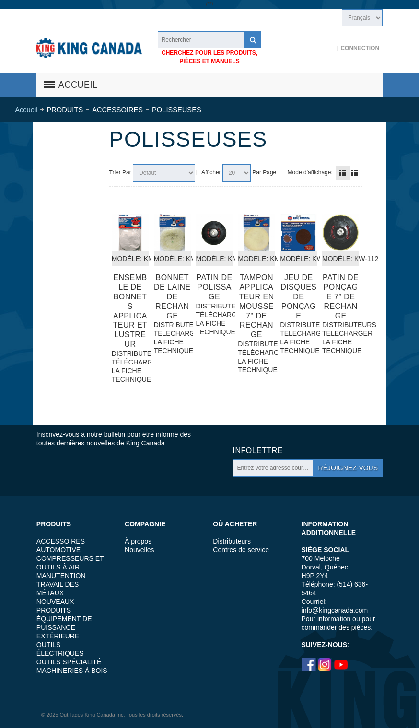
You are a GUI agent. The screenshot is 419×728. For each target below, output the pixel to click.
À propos (138, 541)
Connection (359, 48)
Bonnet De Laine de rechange (172, 296)
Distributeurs (232, 541)
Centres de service (241, 550)
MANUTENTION (61, 576)
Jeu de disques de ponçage (298, 296)
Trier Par (120, 172)
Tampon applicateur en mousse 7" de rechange (256, 306)
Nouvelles (139, 550)
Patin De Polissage (215, 287)
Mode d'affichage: (310, 172)
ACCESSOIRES (60, 541)
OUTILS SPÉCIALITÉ (68, 662)
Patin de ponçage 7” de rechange (341, 296)
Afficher (211, 172)
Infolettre (258, 450)
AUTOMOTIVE (58, 550)
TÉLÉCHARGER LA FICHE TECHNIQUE (130, 370)
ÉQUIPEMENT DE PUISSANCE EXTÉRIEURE (64, 627)
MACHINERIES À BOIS (71, 670)
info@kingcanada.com (335, 610)
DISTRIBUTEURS (130, 353)
